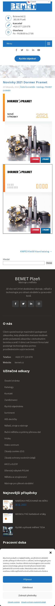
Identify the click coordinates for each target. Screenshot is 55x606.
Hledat (6, 259)
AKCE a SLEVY (11, 464)
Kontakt (8, 393)
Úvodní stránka (12, 380)
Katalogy (40, 87)
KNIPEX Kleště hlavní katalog (36, 251)
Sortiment (9, 412)
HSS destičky (10, 419)
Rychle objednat (27, 58)
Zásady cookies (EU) (14, 451)
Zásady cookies (14, 602)
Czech (32, 2)
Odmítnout (27, 587)
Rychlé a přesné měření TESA (30, 527)
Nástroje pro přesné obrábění (18, 483)
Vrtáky (7, 438)
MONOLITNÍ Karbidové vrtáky (30, 514)
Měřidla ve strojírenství (15, 476)
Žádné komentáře (27, 87)
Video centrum (11, 444)
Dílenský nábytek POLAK (16, 470)
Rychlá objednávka (13, 406)
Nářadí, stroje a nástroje (16, 425)
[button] (50, 552)
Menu (9, 43)
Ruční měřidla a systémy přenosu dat (22, 432)
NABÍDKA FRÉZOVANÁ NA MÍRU (31, 500)
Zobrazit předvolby (27, 595)
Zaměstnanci (10, 399)
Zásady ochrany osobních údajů (33, 602)
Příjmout (27, 579)
